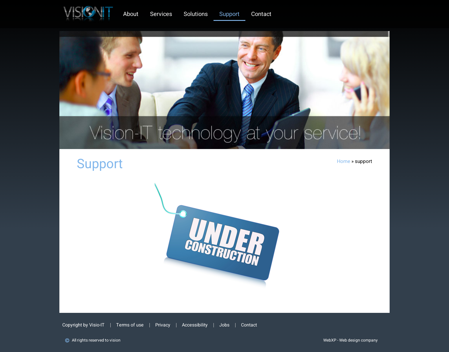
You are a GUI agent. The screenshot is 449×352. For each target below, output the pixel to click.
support (229, 14)
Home (343, 161)
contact (261, 14)
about (130, 14)
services (161, 14)
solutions (196, 14)
